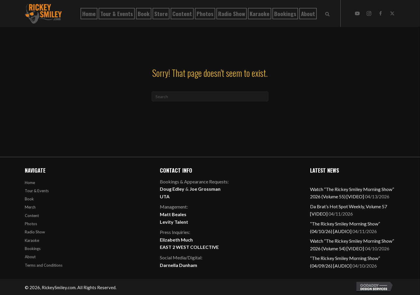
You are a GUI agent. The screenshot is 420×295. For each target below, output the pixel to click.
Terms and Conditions (43, 265)
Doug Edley (172, 189)
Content (32, 215)
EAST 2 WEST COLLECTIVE (189, 247)
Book (29, 199)
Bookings (33, 248)
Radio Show (35, 232)
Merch (30, 207)
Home (30, 182)
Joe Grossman (205, 189)
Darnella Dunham (178, 265)
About (30, 256)
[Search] (210, 96)
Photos (31, 223)
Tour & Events (37, 190)
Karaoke (32, 240)
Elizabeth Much (176, 239)
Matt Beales (173, 214)
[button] (357, 13)
